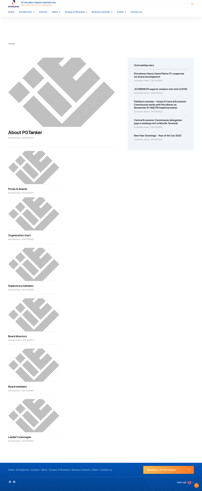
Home (11, 12)
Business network (101, 12)
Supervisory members (21, 285)
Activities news (141, 80)
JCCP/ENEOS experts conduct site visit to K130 (160, 89)
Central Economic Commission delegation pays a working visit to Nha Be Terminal (158, 122)
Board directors (17, 336)
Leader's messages (19, 437)
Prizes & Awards (17, 189)
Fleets (120, 12)
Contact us (136, 12)
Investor (43, 12)
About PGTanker (25, 132)
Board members (17, 386)
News (55, 12)
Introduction (25, 12)
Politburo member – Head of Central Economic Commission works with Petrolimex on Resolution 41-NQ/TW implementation (160, 104)
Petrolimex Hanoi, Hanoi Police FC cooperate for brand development (159, 75)
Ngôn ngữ (181, 482)
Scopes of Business (75, 12)
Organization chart (19, 235)
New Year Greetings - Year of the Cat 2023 (157, 135)
